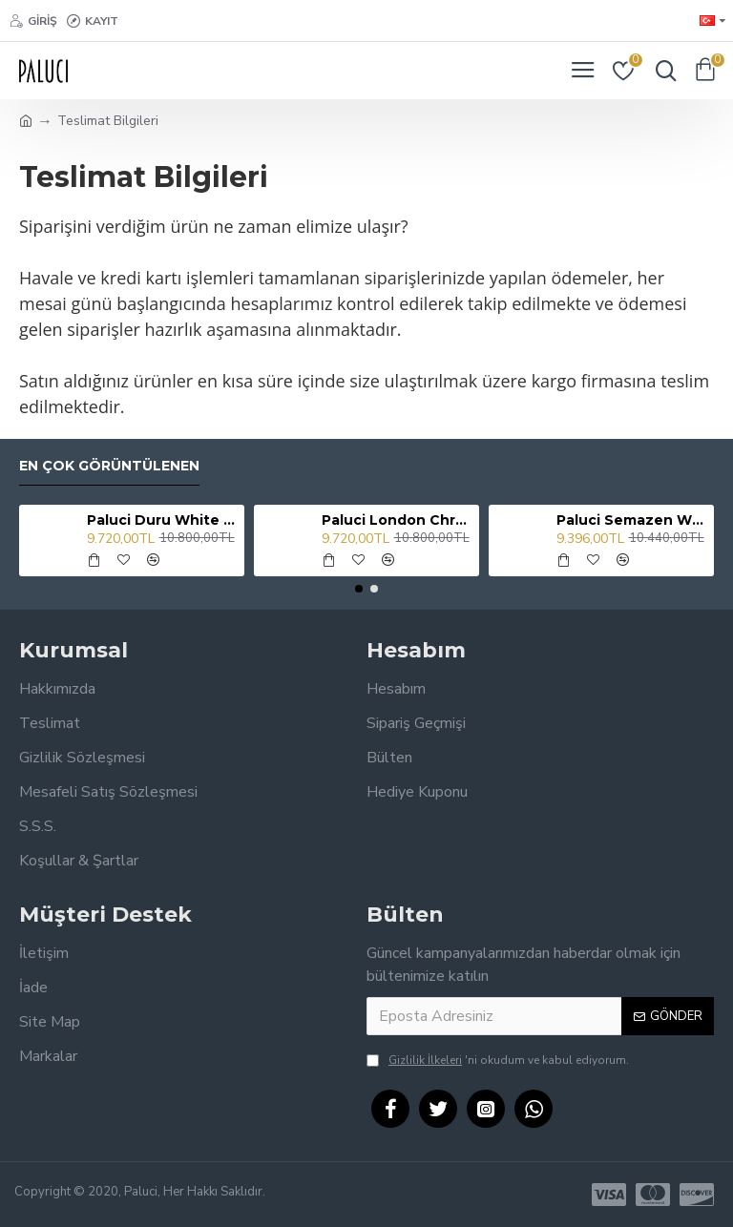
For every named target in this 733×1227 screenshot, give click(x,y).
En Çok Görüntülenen (109, 466)
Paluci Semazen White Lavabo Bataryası (632, 520)
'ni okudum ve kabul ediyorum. (497, 1060)
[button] (359, 589)
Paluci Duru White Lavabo (163, 520)
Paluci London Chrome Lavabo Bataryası (397, 520)
